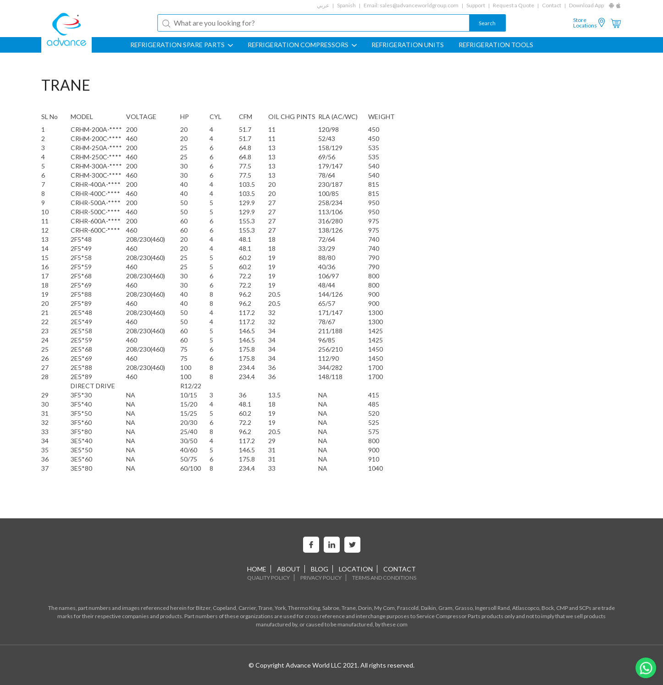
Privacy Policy (321, 577)
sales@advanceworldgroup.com (419, 5)
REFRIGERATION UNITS (407, 45)
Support (475, 5)
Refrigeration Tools (496, 45)
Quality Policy (268, 577)
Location (356, 569)
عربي (323, 5)
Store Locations (585, 22)
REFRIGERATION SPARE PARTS (181, 45)
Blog (319, 569)
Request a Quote (513, 5)
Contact (551, 5)
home (256, 569)
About (288, 569)
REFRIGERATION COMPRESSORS (302, 45)
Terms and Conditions (384, 577)
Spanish (346, 5)
